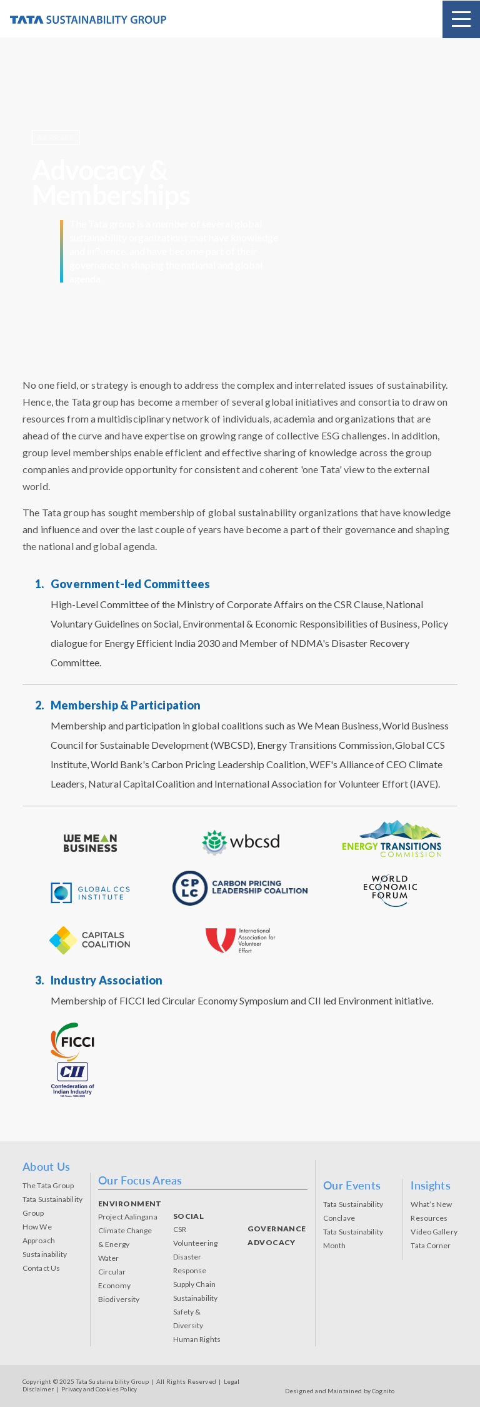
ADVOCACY (272, 1242)
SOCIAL (188, 1216)
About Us (46, 1166)
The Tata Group (48, 1185)
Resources (429, 1218)
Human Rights (197, 1339)
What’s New (431, 1204)
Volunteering (195, 1243)
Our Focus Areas (140, 1180)
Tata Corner (431, 1245)
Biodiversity (118, 1299)
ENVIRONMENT (130, 1203)
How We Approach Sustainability (44, 1240)
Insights (431, 1185)
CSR (179, 1229)
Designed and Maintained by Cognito (339, 1390)
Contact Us (41, 1268)
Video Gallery (434, 1231)
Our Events (352, 1185)
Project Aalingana (128, 1216)
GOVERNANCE (277, 1228)
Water (108, 1258)
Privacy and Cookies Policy (99, 1389)
